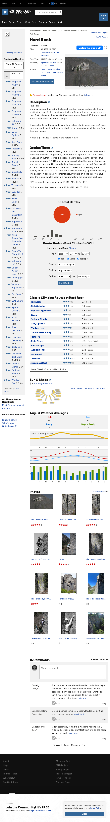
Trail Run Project (64, 773)
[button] (68, 71)
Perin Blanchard (54, 69)
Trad (61, 258)
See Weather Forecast (42, 81)
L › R (7, 75)
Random (6, 408)
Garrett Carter (38, 726)
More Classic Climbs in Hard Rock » (48, 369)
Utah (44, 31)
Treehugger (17, 277)
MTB (13, 3)
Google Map (46, 52)
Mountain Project (64, 761)
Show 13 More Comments (69, 745)
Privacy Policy (95, 808)
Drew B (44, 69)
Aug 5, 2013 (73, 733)
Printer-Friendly (9, 419)
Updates (52, 66)
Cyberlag (15, 192)
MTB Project (62, 765)
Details (88, 95)
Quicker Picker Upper (15, 270)
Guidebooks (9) (9, 426)
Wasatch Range (54, 31)
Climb (5, 3)
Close (84, 813)
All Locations (35, 31)
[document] (84, 810)
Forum (52, 22)
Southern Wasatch (69, 31)
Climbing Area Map (14, 53)
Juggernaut (16, 221)
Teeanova (16, 185)
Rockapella (16, 347)
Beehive (15, 178)
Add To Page (102, 37)
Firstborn (15, 148)
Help (5, 765)
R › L (13, 75)
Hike (22, 3)
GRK (43, 72)
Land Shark (17, 300)
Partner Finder (10, 773)
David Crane (51, 72)
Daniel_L (36, 685)
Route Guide (8, 22)
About (6, 761)
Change (72, 248)
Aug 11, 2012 (79, 714)
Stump (14, 128)
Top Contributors (11, 782)
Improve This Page (99, 33)
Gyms (19, 22)
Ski (42, 3)
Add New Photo (100, 491)
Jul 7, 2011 (83, 698)
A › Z (20, 75)
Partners (43, 22)
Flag (104, 703)
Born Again (16, 142)
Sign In (103, 17)
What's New (30, 22)
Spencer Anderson (48, 62)
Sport (71, 258)
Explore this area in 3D (89, 48)
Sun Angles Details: (48, 393)
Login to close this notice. (40, 810)
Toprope (82, 258)
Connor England (40, 711)
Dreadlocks (16, 172)
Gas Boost (16, 294)
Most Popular (8, 405)
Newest (20, 405)
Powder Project (63, 777)
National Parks (63, 782)
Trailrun (32, 3)
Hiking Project (63, 769)
